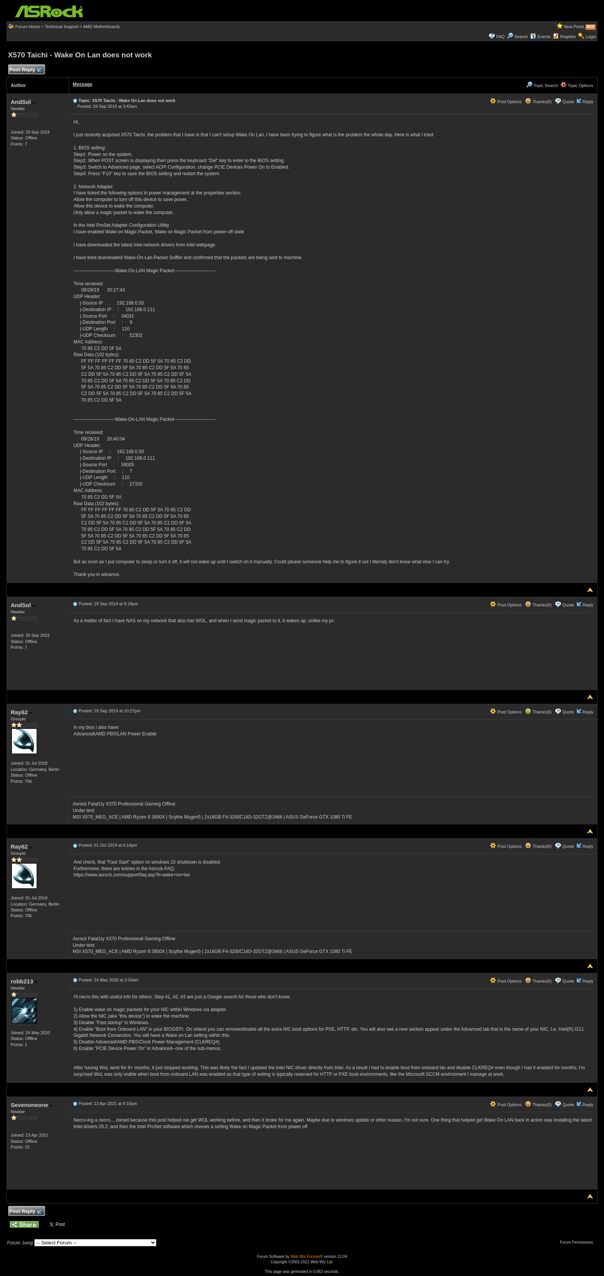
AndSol (23, 102)
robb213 (24, 981)
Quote (568, 101)
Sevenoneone (32, 1105)
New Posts (574, 26)
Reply (587, 101)
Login (591, 36)
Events (540, 36)
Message (82, 84)
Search (521, 36)
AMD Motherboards (101, 26)
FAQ (500, 36)
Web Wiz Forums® (306, 1256)
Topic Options (577, 85)
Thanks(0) (538, 101)
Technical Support (61, 26)
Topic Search (542, 85)
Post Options (506, 101)
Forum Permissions (578, 1242)
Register (568, 36)
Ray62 (21, 712)
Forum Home (27, 26)
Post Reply (25, 70)
